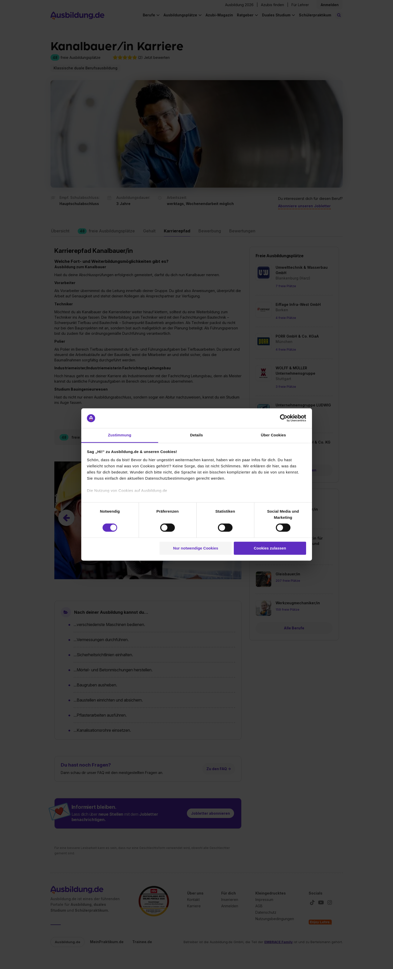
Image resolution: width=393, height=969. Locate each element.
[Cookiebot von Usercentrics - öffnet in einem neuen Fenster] (283, 418)
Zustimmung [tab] (119, 435)
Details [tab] (196, 435)
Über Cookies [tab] (273, 435)
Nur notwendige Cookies (195, 548)
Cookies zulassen (270, 548)
